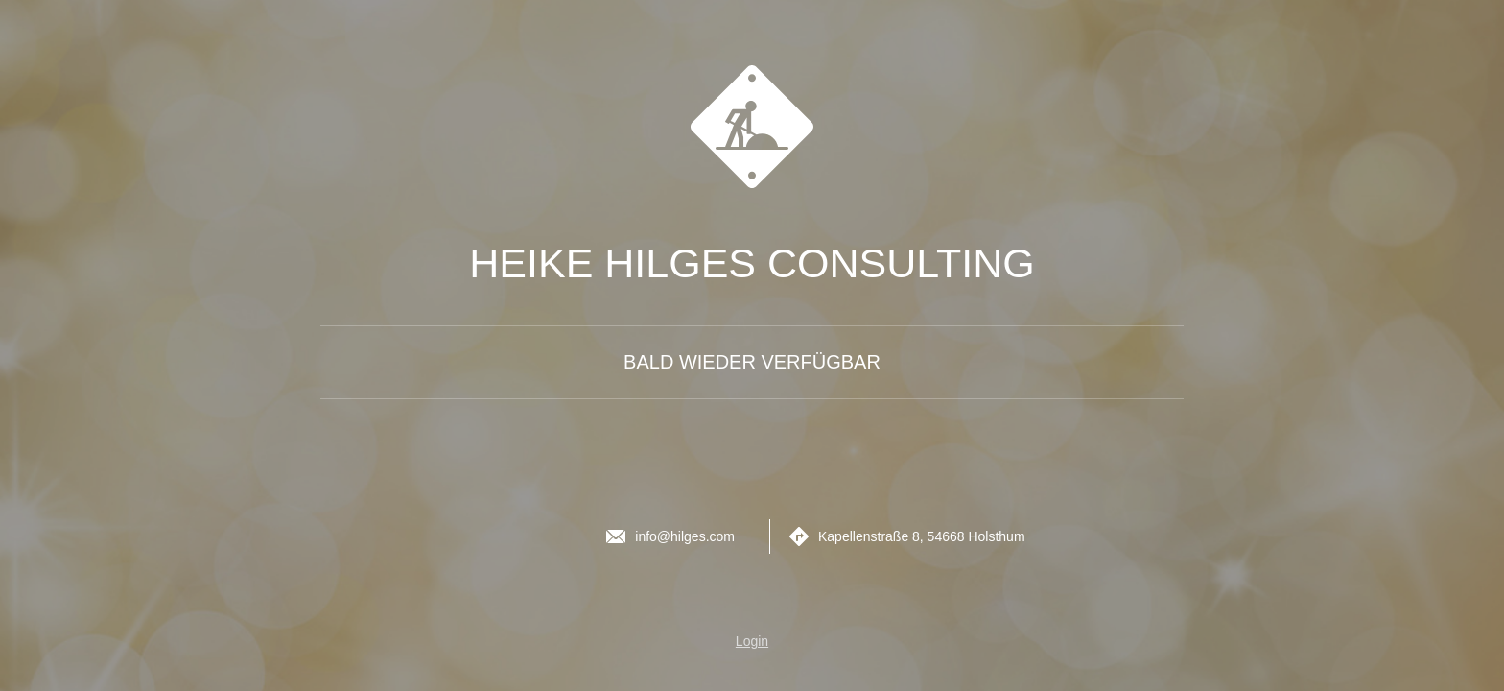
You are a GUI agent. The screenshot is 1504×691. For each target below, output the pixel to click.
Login (752, 641)
